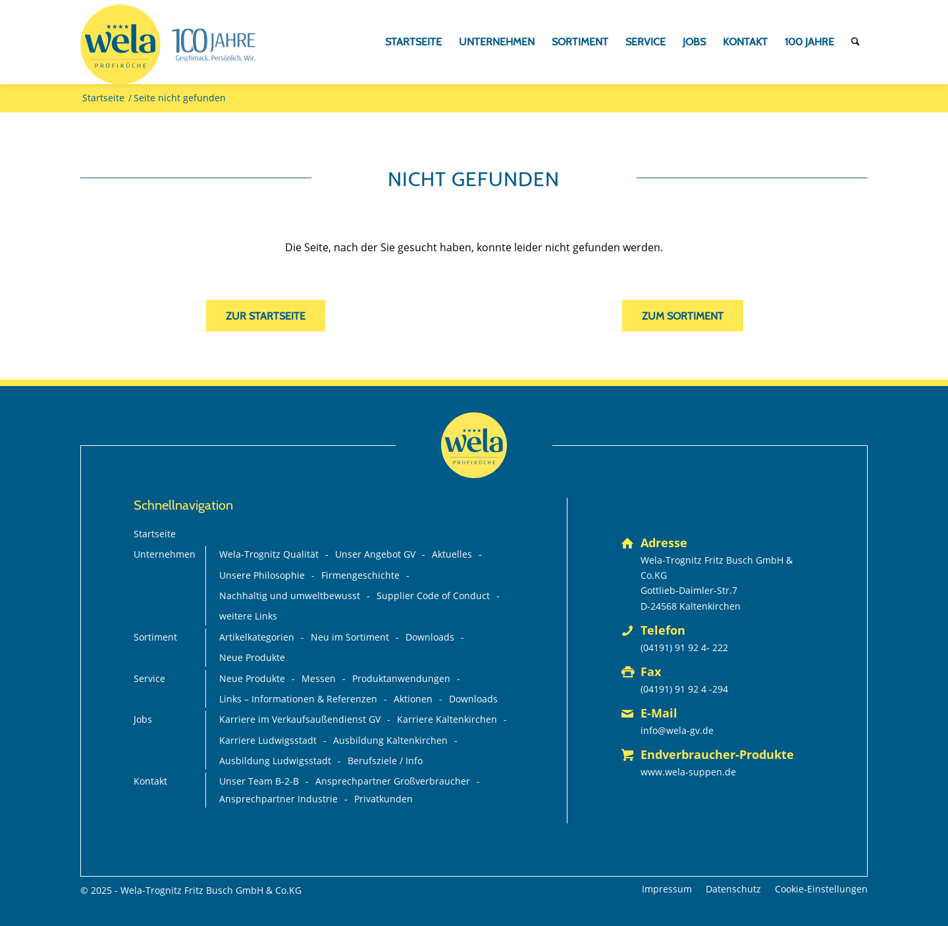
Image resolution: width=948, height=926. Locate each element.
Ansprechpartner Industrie (278, 798)
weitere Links (248, 616)
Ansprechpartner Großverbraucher (392, 781)
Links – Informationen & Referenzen (298, 699)
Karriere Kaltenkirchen (447, 719)
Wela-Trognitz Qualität (269, 554)
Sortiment (155, 637)
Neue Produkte (252, 657)
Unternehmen (165, 554)
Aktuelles (452, 554)
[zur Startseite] (265, 315)
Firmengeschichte (360, 575)
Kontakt (150, 781)
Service (149, 678)
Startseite (155, 533)
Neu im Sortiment (350, 637)
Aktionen (413, 699)
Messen (319, 678)
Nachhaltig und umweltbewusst (289, 595)
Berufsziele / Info (385, 760)
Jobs (143, 719)
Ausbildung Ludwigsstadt (275, 760)
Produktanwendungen (401, 678)
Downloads (430, 637)
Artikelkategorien (256, 637)
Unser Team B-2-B (259, 781)
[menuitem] (413, 42)
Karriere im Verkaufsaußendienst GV (300, 719)
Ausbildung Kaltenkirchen (390, 740)
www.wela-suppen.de (688, 772)
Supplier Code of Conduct (433, 595)
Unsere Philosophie (262, 575)
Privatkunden (383, 798)
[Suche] (855, 42)
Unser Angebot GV (375, 554)
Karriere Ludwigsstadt (268, 740)
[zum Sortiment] (682, 315)
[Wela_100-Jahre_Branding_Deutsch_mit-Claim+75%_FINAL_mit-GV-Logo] (167, 45)
